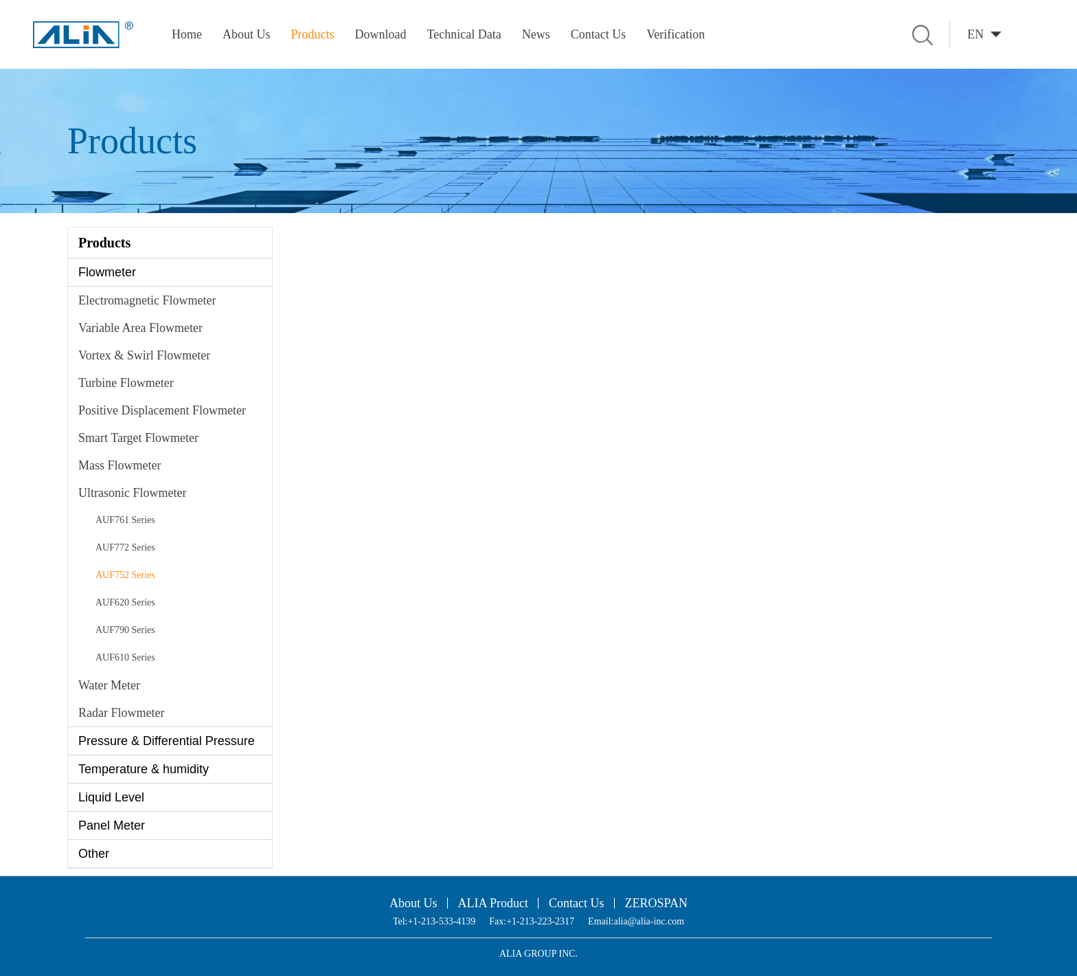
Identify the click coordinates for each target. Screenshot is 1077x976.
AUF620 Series (125, 602)
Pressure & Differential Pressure (166, 741)
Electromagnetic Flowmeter (147, 300)
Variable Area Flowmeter (140, 328)
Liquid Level (111, 797)
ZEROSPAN (656, 903)
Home (187, 34)
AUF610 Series (125, 657)
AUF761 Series (125, 520)
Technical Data (464, 34)
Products (313, 34)
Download (381, 34)
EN (975, 34)
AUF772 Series (125, 547)
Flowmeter (107, 272)
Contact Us (598, 34)
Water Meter (109, 685)
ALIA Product (493, 903)
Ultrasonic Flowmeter (132, 493)
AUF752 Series (125, 575)
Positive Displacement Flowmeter (162, 410)
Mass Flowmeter (119, 465)
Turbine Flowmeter (126, 383)
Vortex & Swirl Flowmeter (144, 355)
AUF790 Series (125, 630)
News (536, 34)
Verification (675, 34)
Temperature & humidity (143, 769)
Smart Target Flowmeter (138, 438)
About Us (247, 34)
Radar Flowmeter (121, 713)
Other (93, 854)
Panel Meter (111, 825)
